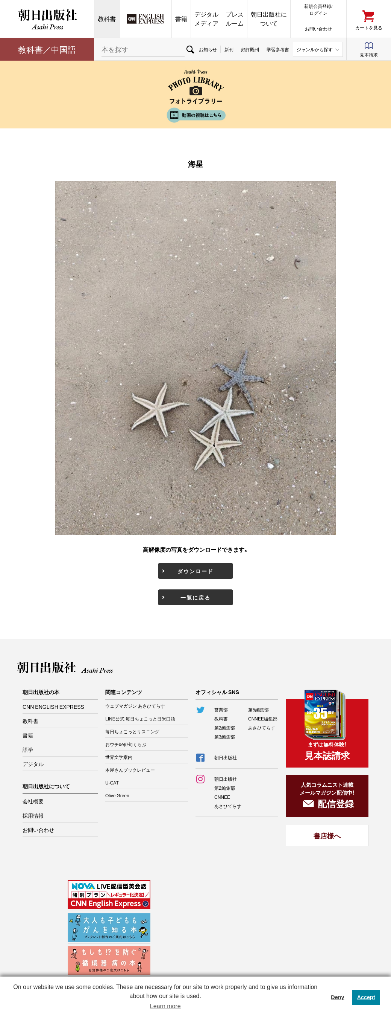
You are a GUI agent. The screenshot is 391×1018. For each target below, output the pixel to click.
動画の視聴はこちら (195, 115)
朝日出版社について (269, 18)
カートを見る (368, 27)
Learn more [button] (165, 1006)
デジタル (33, 764)
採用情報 (33, 815)
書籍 (181, 18)
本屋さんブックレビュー (130, 769)
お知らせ (208, 49)
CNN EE (145, 19)
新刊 (228, 49)
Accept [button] (366, 997)
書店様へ (327, 835)
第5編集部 (258, 709)
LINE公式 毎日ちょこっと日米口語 (140, 718)
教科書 (107, 18)
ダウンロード (195, 571)
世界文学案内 (118, 757)
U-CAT (112, 782)
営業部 (221, 709)
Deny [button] (337, 997)
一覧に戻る (195, 597)
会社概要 (33, 801)
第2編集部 (224, 727)
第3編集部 (224, 736)
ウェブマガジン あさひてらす (135, 705)
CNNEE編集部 (262, 718)
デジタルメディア (206, 18)
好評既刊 (250, 49)
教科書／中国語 (47, 49)
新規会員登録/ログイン (318, 9)
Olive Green (117, 795)
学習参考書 (278, 49)
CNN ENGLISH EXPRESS (53, 706)
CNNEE (222, 797)
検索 (190, 49)
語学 (28, 749)
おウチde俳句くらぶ (125, 744)
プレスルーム (235, 18)
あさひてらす (261, 727)
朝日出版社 (47, 19)
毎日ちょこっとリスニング (132, 731)
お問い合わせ (318, 28)
